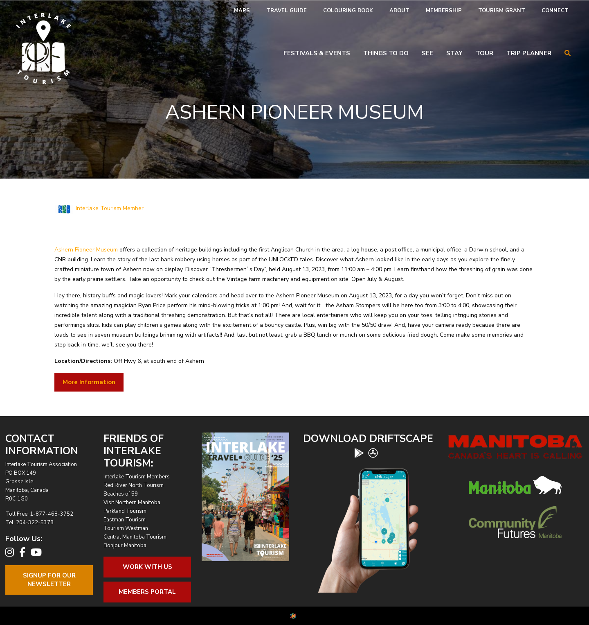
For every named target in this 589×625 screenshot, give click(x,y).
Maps (242, 10)
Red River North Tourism (133, 485)
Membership (444, 10)
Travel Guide (286, 10)
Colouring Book (348, 10)
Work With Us (147, 567)
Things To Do (386, 53)
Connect (555, 10)
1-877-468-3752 (51, 514)
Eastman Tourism (124, 519)
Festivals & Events (316, 53)
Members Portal (147, 592)
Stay (454, 53)
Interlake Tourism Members (136, 476)
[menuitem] (242, 11)
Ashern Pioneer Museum (86, 250)
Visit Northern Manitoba (131, 502)
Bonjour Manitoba (124, 545)
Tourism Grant (501, 10)
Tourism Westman (125, 528)
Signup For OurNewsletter (49, 579)
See (427, 53)
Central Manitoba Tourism (134, 537)
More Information (89, 382)
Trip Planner (528, 53)
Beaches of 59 (120, 494)
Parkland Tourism (124, 511)
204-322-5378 (35, 522)
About (399, 10)
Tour (484, 53)
